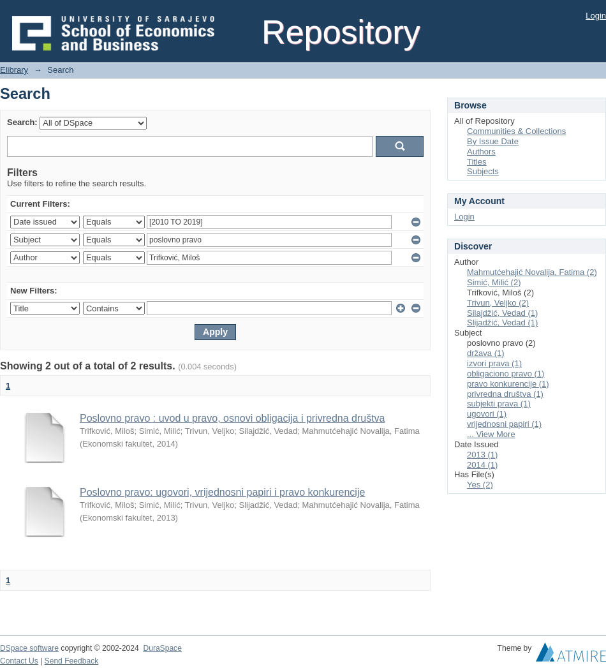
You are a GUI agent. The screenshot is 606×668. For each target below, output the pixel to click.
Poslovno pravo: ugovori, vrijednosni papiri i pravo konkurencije (222, 492)
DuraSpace (162, 648)
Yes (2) (480, 484)
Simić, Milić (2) (494, 282)
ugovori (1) (486, 414)
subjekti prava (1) (499, 403)
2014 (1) (482, 465)
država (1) (486, 353)
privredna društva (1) (505, 394)
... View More (491, 434)
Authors (481, 151)
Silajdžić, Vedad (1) (502, 313)
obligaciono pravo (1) (505, 373)
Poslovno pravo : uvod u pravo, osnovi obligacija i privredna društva (232, 418)
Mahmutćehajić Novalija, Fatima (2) (532, 272)
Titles (477, 162)
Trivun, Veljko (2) (498, 303)
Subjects (483, 171)
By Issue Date (493, 141)
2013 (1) (482, 454)
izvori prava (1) (494, 363)
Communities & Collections (516, 131)
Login (596, 15)
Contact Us (19, 661)
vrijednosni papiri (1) (504, 424)
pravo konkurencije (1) (508, 384)
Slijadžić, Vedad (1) (502, 322)
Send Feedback (72, 661)
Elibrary (14, 70)
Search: (22, 122)
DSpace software (29, 648)
